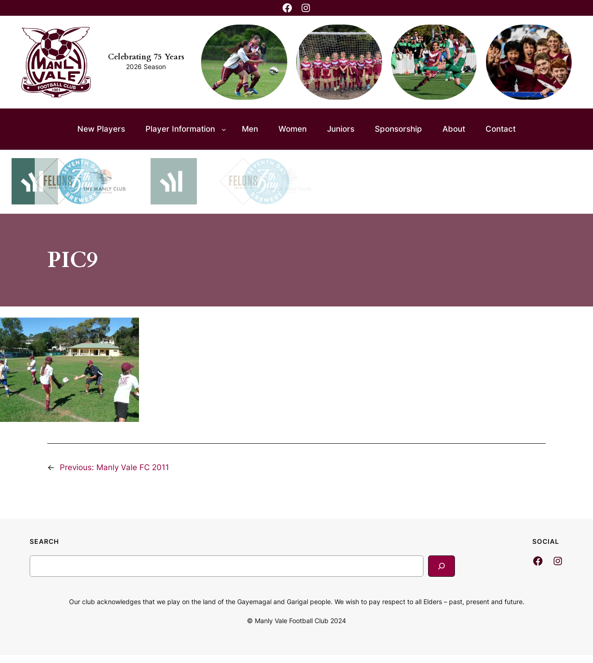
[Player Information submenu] (223, 129)
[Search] (441, 565)
